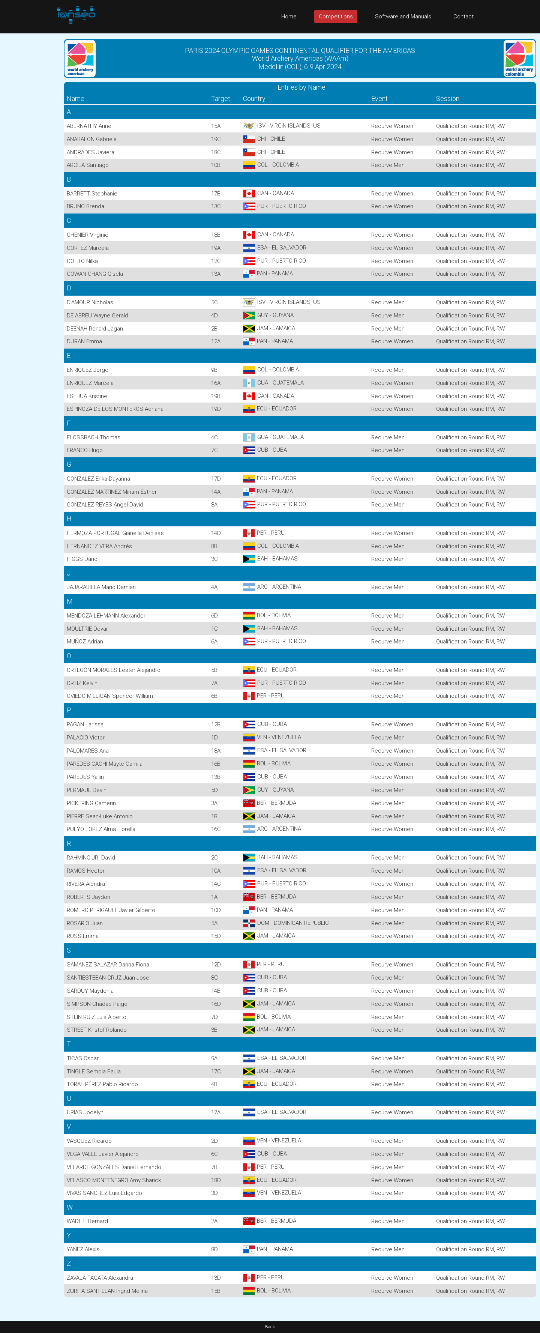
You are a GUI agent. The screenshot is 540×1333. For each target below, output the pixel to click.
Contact (463, 16)
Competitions (336, 16)
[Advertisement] (30, 145)
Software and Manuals (403, 16)
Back (270, 1326)
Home (289, 16)
